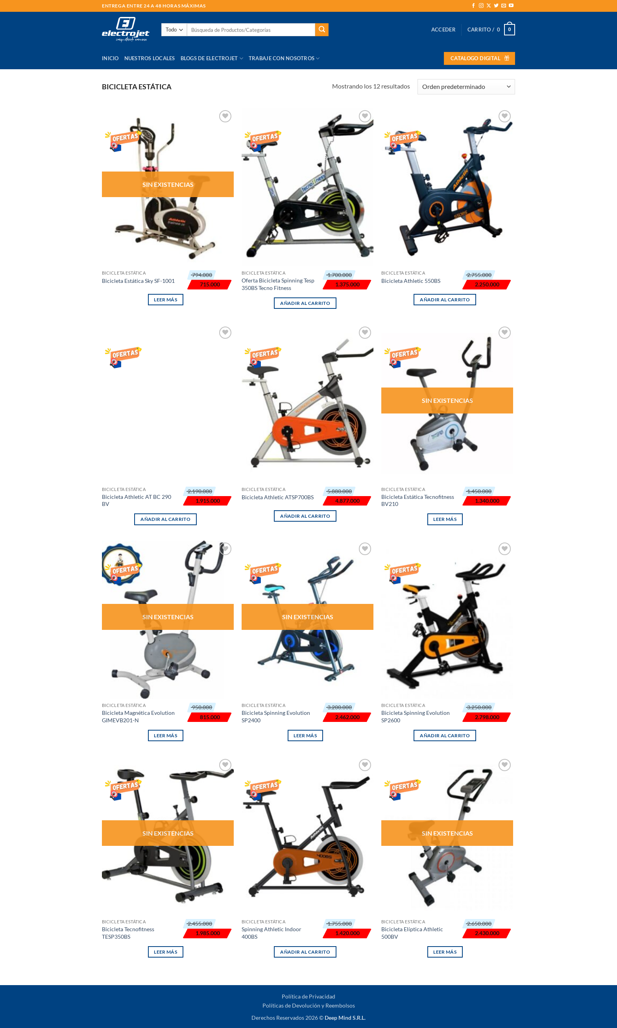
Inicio (110, 58)
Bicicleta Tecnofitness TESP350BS (128, 933)
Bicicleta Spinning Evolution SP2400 (276, 716)
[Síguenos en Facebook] (473, 6)
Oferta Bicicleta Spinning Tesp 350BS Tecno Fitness (278, 284)
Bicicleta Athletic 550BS (410, 280)
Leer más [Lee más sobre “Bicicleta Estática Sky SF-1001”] (165, 299)
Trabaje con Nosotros (284, 58)
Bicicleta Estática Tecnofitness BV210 (417, 500)
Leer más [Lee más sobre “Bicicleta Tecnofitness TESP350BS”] (165, 951)
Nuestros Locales (149, 58)
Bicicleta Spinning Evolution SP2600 (415, 716)
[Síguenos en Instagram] (481, 6)
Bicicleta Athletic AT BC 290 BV (136, 500)
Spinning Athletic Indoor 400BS (271, 933)
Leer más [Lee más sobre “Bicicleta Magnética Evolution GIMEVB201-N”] (165, 735)
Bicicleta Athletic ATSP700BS (278, 497)
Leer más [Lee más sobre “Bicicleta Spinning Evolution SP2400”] (305, 735)
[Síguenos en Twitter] (496, 6)
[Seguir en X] (488, 6)
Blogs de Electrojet (212, 58)
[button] (443, 29)
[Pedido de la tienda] (466, 86)
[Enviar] (322, 30)
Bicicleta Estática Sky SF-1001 (138, 280)
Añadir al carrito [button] (305, 303)
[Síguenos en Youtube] (511, 6)
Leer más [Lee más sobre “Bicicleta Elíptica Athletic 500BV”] (444, 951)
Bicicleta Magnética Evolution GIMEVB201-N (138, 716)
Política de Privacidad (308, 996)
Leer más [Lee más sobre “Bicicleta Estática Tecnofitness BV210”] (444, 519)
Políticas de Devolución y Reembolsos (308, 1005)
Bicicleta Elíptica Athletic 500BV (412, 933)
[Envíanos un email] (503, 6)
